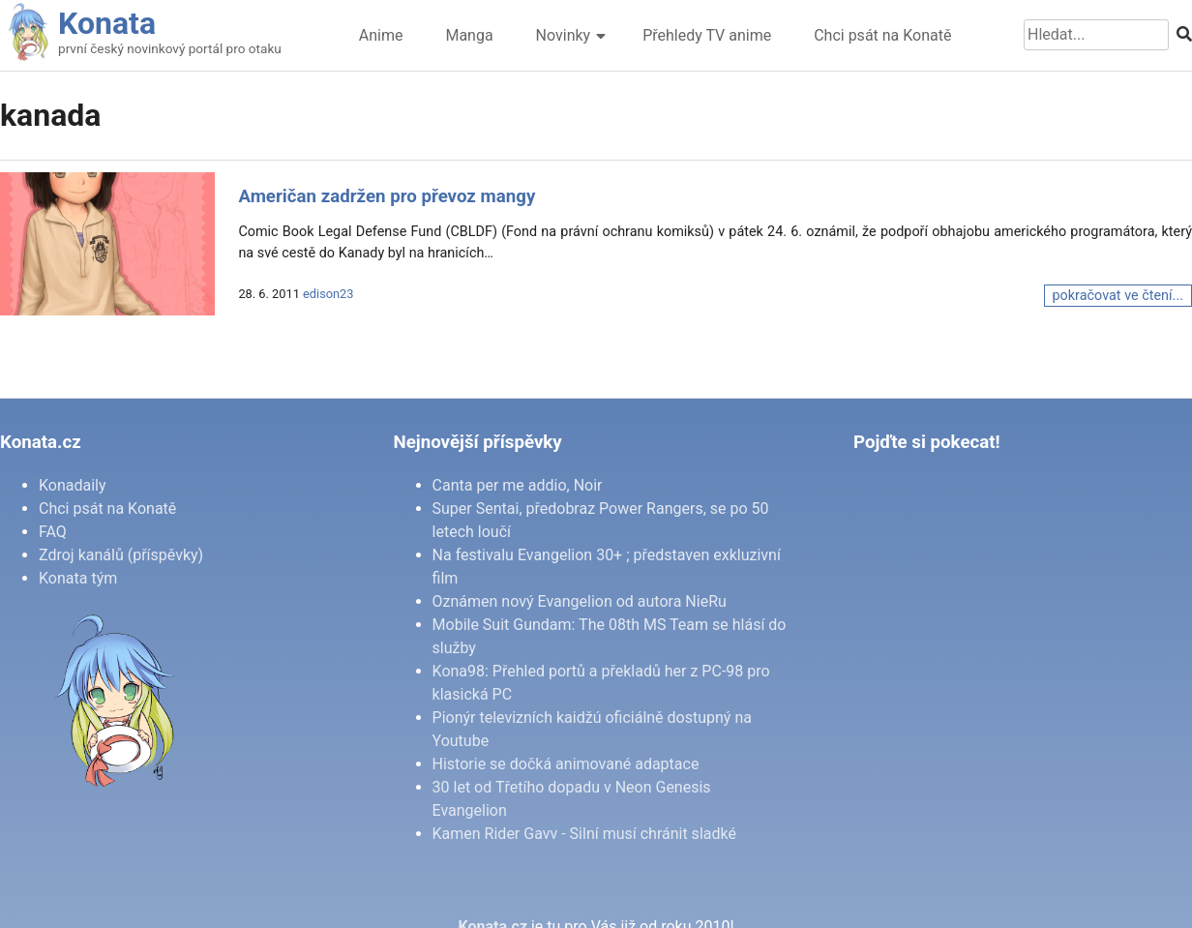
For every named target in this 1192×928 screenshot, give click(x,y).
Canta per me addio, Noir (517, 485)
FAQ (53, 532)
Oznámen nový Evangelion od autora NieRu (579, 601)
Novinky (563, 35)
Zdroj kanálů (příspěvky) (121, 555)
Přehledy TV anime (706, 35)
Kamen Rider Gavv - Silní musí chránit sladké (584, 833)
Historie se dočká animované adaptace (566, 764)
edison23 (328, 293)
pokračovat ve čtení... (1118, 295)
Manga (468, 35)
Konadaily (72, 485)
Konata (107, 23)
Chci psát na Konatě (882, 35)
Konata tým (78, 578)
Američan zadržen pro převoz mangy (386, 196)
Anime (381, 35)
